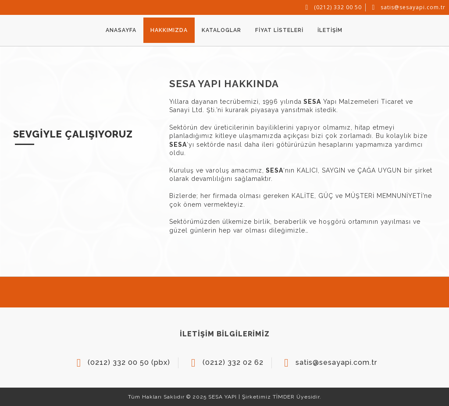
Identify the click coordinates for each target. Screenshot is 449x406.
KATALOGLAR (221, 30)
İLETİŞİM (329, 30)
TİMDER (284, 397)
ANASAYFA (121, 30)
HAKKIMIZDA (169, 30)
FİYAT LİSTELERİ (279, 30)
